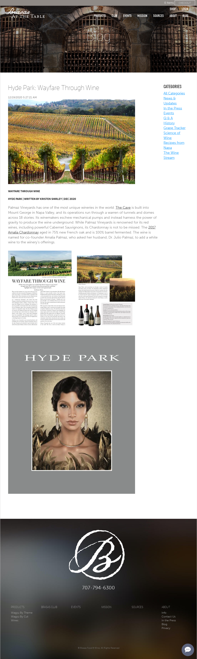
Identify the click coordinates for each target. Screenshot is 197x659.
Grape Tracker (174, 128)
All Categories (174, 93)
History (169, 123)
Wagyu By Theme (22, 612)
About (173, 10)
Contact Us (168, 616)
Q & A (168, 118)
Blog (185, 10)
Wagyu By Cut (19, 616)
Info (164, 612)
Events (127, 10)
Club (114, 10)
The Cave (123, 207)
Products (100, 10)
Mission (142, 10)
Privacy (166, 628)
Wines (14, 620)
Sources (158, 10)
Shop (173, 3)
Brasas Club (49, 607)
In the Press (173, 108)
